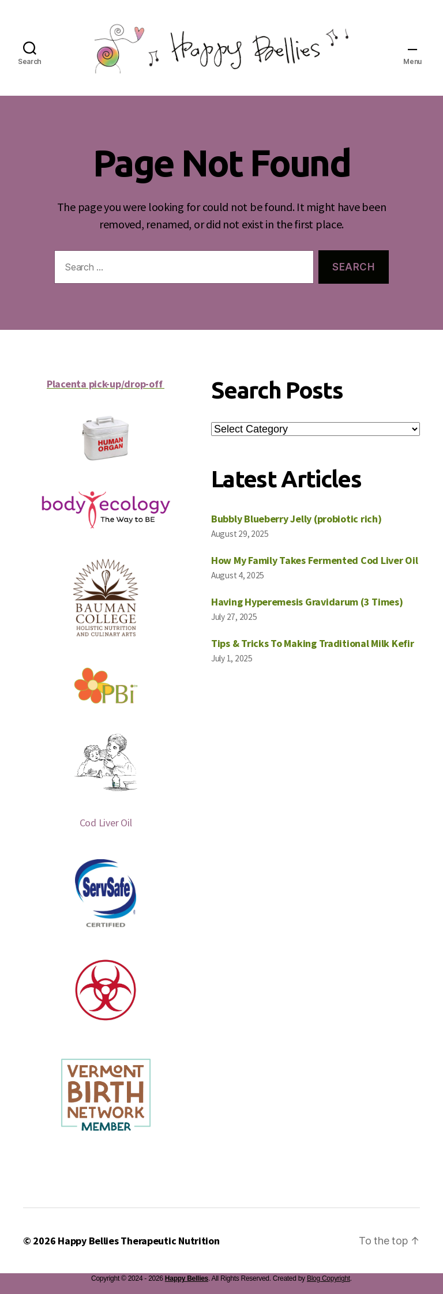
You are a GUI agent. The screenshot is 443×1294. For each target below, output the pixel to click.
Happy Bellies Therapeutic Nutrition (139, 1240)
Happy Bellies (186, 1278)
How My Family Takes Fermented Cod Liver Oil (314, 560)
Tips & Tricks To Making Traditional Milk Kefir (312, 643)
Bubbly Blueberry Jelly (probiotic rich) (296, 518)
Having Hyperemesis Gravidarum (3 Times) (307, 601)
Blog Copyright (328, 1278)
